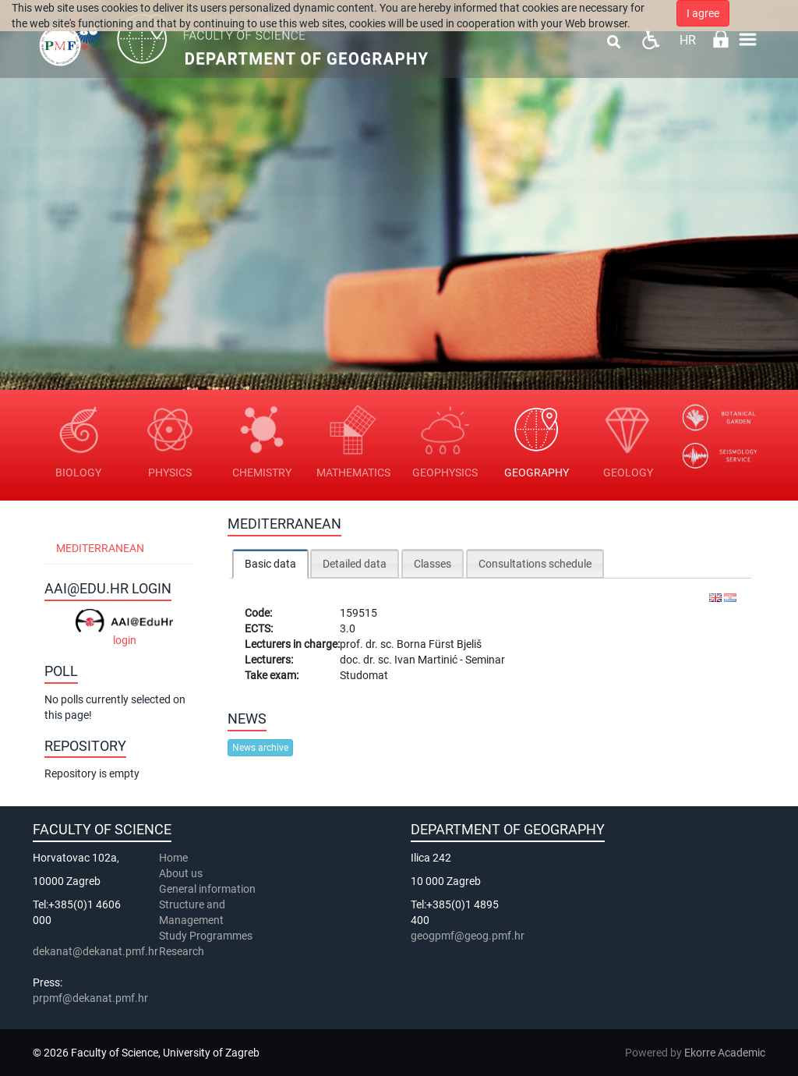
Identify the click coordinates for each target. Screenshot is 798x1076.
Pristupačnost (650, 39)
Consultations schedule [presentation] (534, 563)
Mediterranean (100, 548)
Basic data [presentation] (270, 563)
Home (173, 857)
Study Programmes (205, 935)
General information (207, 889)
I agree (703, 13)
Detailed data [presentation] (355, 563)
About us (182, 873)
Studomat (364, 675)
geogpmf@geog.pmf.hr (467, 935)
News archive (260, 747)
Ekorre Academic (724, 1052)
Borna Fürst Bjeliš (439, 644)
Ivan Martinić (427, 659)
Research (183, 951)
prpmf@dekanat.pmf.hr (90, 998)
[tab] (270, 563)
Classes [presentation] (432, 563)
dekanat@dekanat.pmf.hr (95, 951)
